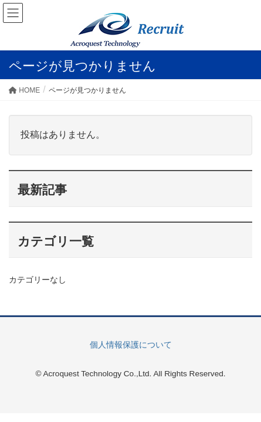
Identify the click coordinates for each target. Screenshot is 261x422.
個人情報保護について (131, 345)
